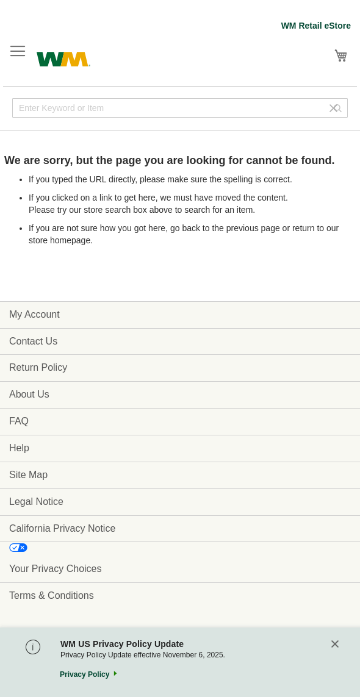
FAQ (19, 421)
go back (185, 228)
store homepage (59, 240)
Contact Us (33, 341)
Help (19, 448)
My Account (34, 314)
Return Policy (38, 367)
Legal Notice (36, 501)
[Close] (335, 645)
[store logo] (63, 57)
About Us (29, 394)
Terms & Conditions (51, 595)
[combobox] (180, 108)
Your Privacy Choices (55, 568)
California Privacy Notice (62, 528)
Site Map (28, 475)
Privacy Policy (84, 674)
